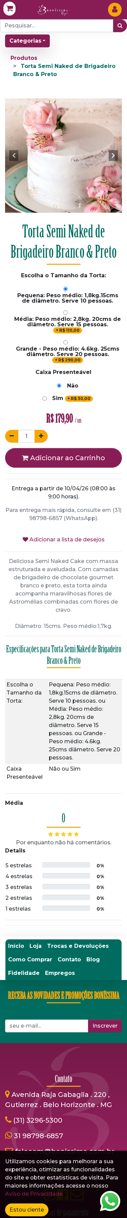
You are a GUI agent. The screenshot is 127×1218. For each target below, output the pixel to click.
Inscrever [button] (105, 1026)
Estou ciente (26, 1210)
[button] (14, 155)
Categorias (25, 41)
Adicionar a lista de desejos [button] (64, 539)
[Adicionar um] (41, 436)
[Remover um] (11, 436)
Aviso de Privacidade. (34, 1194)
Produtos (23, 58)
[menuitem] (16, 946)
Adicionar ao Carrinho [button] (63, 458)
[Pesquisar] (120, 25)
